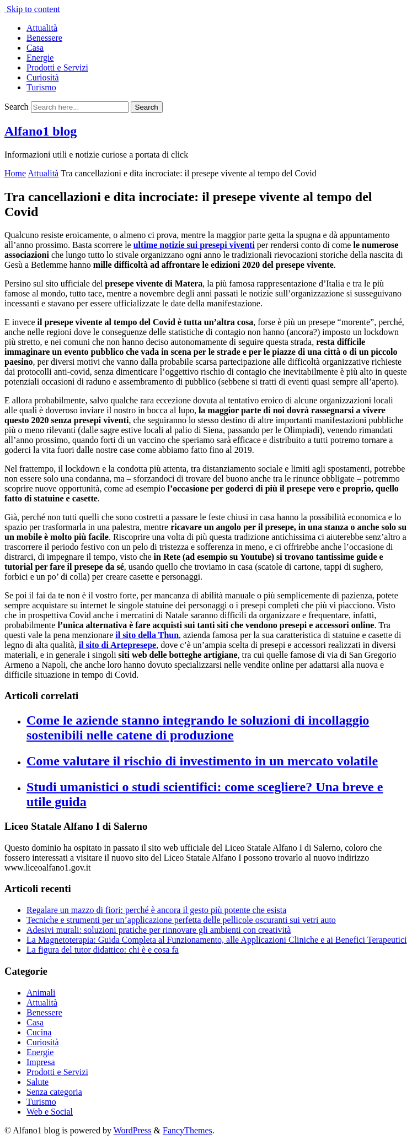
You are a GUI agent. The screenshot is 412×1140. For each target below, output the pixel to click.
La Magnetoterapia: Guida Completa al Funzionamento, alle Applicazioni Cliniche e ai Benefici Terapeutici (216, 939)
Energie (39, 57)
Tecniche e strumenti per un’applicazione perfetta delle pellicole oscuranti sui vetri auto (181, 920)
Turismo (41, 87)
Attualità (41, 28)
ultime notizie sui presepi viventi (194, 245)
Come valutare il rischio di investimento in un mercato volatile (202, 761)
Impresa (40, 1062)
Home (15, 173)
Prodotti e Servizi (57, 67)
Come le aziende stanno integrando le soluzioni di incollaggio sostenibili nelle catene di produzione (197, 727)
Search (16, 106)
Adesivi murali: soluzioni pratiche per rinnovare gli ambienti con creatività (158, 929)
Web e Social (49, 1111)
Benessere (44, 37)
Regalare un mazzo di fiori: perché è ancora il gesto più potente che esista (156, 910)
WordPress (133, 1130)
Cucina (38, 1032)
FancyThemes (187, 1130)
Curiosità (42, 77)
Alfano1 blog (40, 131)
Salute (37, 1082)
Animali (40, 992)
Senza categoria (54, 1091)
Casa (35, 47)
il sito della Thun (147, 635)
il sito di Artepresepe (118, 645)
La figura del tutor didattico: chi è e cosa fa (102, 949)
